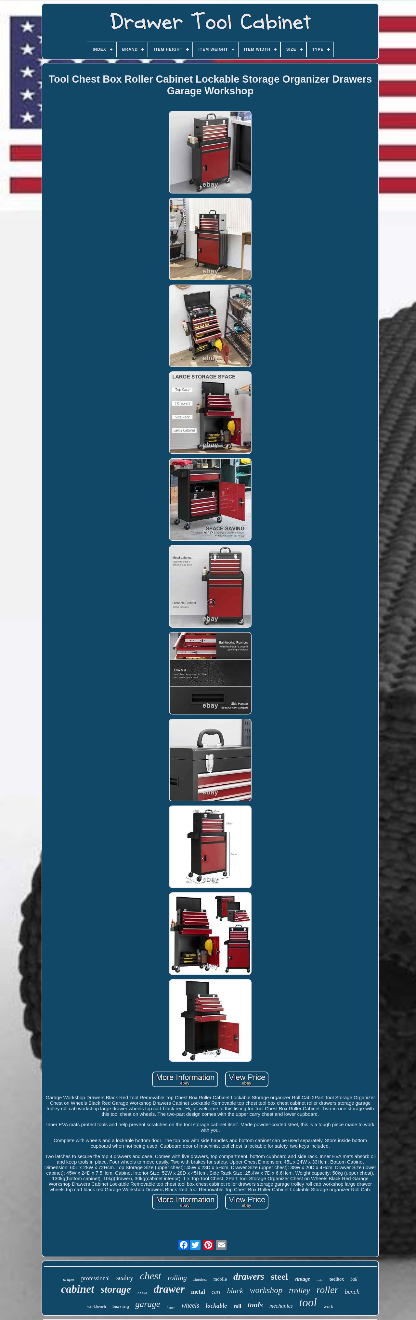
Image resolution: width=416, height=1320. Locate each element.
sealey (124, 1278)
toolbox (337, 1279)
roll (237, 1306)
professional (95, 1278)
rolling (177, 1277)
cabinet (77, 1289)
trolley (299, 1290)
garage (147, 1304)
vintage (302, 1279)
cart (216, 1292)
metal (198, 1291)
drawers (248, 1276)
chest (150, 1276)
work (328, 1306)
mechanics (281, 1306)
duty (320, 1280)
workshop (266, 1290)
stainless (200, 1279)
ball (354, 1279)
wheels (190, 1305)
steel (279, 1277)
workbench (96, 1306)
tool (308, 1302)
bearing (120, 1307)
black (235, 1291)
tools (255, 1304)
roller (327, 1289)
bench (352, 1291)
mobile (220, 1279)
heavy (171, 1307)
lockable (216, 1305)
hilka (142, 1293)
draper (68, 1279)
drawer (169, 1289)
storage (116, 1289)
